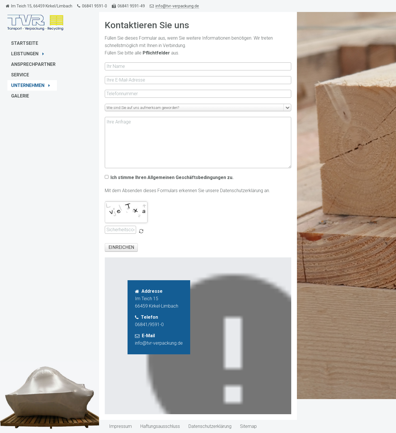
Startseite (24, 43)
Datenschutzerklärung (209, 426)
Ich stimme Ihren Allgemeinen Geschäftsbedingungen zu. (169, 177)
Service (20, 75)
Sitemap (248, 426)
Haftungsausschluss (160, 426)
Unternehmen (31, 85)
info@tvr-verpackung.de (177, 6)
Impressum (120, 426)
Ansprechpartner (33, 64)
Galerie (20, 96)
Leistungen (28, 53)
